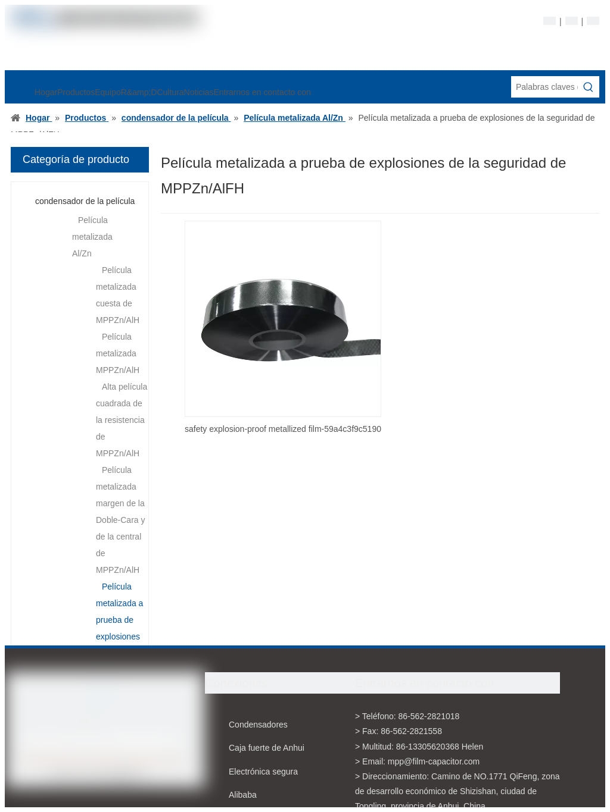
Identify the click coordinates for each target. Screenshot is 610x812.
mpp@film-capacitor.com (434, 761)
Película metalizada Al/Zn (92, 236)
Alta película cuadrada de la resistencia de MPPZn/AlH (121, 420)
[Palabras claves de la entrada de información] (544, 87)
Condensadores (258, 724)
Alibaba (243, 795)
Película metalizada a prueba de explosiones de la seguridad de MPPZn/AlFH (120, 636)
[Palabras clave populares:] (588, 87)
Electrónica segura (263, 771)
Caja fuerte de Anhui (266, 748)
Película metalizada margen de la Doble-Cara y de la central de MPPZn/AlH (120, 520)
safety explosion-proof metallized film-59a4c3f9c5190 (283, 429)
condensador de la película (85, 201)
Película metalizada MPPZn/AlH (117, 353)
